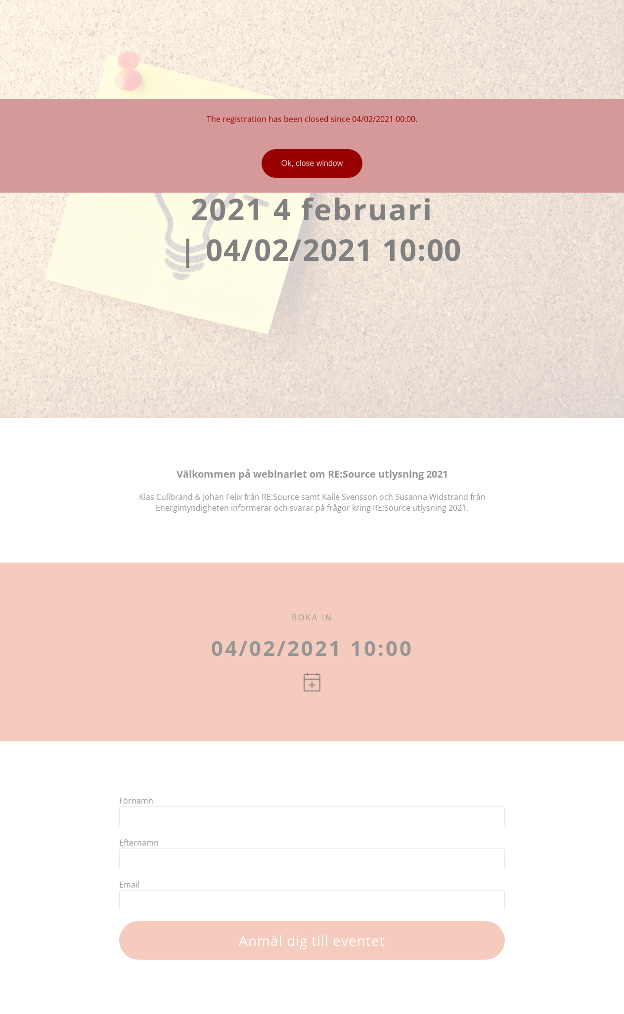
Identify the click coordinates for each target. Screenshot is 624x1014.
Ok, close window (312, 163)
